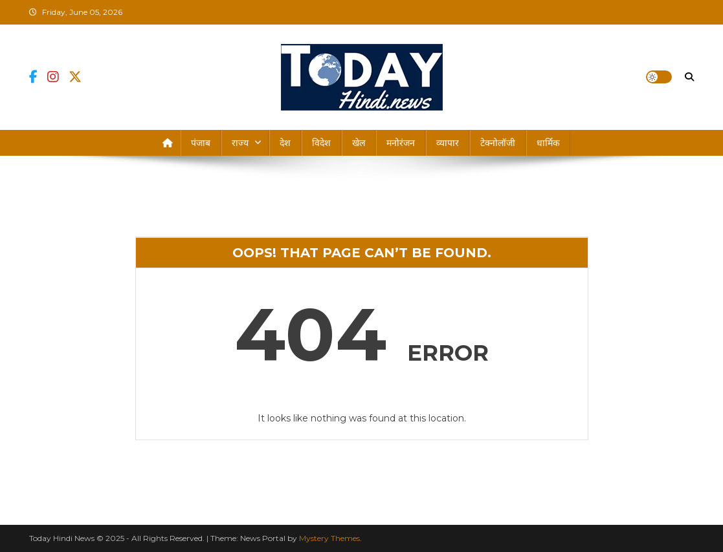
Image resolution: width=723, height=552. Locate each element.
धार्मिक (548, 143)
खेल (358, 143)
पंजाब (200, 143)
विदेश (321, 143)
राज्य (240, 143)
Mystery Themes (329, 538)
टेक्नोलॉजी (497, 143)
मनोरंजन (400, 143)
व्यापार (447, 143)
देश (285, 143)
